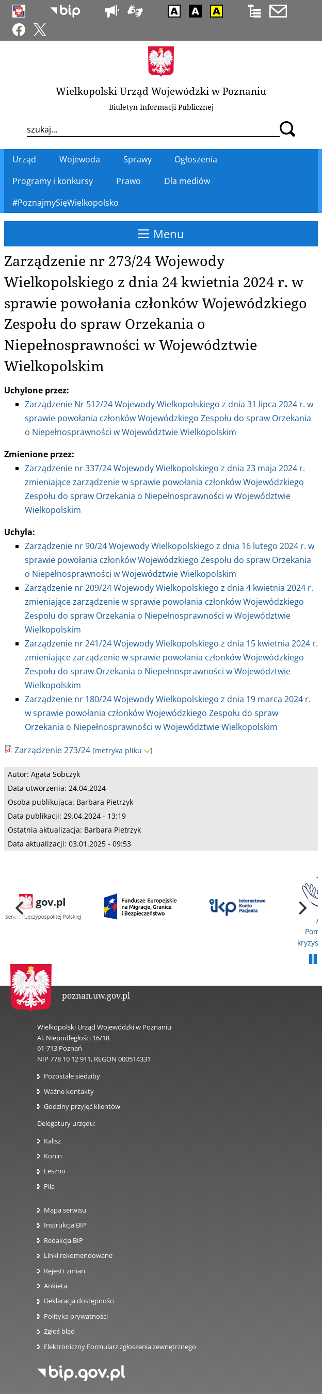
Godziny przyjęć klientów (82, 1106)
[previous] (20, 908)
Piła (49, 1186)
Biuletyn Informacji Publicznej (161, 107)
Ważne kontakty (69, 1091)
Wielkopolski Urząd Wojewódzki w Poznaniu (161, 91)
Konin (53, 1155)
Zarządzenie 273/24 (52, 750)
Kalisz (52, 1141)
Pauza (313, 959)
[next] (301, 908)
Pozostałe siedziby (72, 1076)
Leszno (55, 1170)
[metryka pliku (122, 750)
